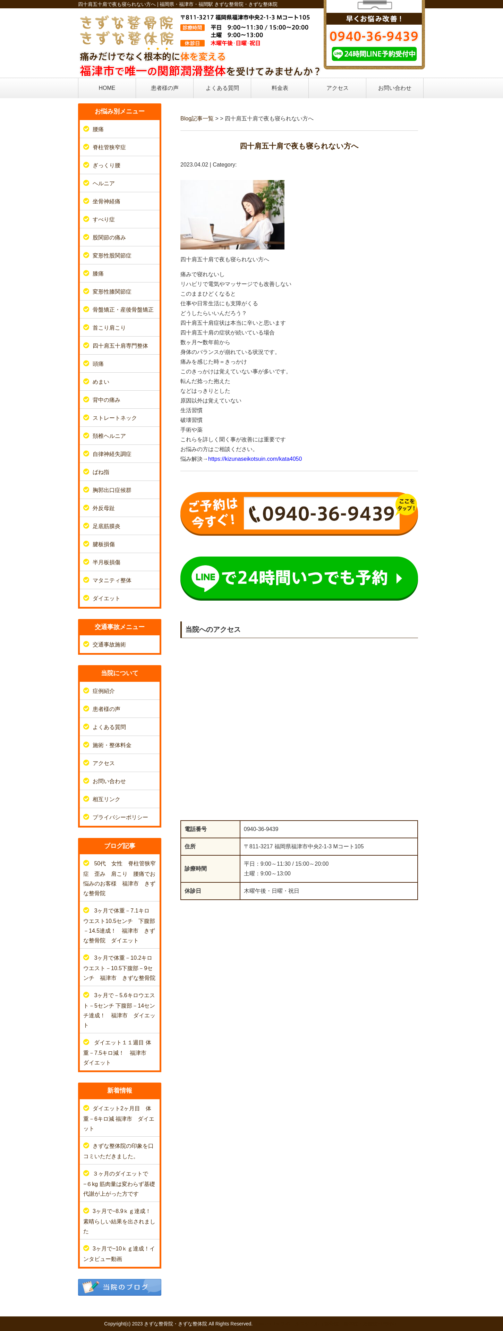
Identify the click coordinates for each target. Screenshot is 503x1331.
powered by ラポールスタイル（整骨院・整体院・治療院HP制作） (326, 1323)
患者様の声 (165, 88)
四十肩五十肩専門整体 (120, 346)
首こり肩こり (109, 328)
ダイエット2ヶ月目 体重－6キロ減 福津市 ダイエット (118, 1118)
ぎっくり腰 (106, 165)
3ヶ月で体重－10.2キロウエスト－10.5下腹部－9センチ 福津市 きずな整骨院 (119, 968)
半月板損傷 (106, 562)
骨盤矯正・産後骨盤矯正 (123, 310)
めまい (101, 382)
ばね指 (101, 472)
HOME (107, 88)
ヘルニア (104, 183)
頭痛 (98, 364)
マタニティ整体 (112, 580)
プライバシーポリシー (120, 817)
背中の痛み (106, 400)
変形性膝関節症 (112, 292)
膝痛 (98, 274)
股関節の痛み (109, 237)
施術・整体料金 (112, 745)
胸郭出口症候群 (112, 490)
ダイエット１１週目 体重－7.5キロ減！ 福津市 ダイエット (117, 1053)
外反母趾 (104, 508)
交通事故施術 (109, 644)
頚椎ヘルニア (109, 436)
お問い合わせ (394, 88)
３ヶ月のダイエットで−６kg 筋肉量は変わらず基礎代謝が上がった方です (119, 1184)
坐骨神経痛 (106, 201)
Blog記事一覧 (197, 118)
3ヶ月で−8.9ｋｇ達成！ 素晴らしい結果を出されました (122, 1221)
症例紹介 (104, 691)
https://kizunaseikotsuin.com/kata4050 (255, 459)
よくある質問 (222, 88)
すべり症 (104, 219)
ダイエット (106, 598)
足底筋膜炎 (106, 526)
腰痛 (98, 129)
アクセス (337, 88)
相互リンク (106, 799)
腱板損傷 (104, 544)
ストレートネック (115, 418)
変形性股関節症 (112, 255)
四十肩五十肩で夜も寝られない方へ (299, 146)
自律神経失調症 (112, 454)
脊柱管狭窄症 (109, 147)
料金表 (280, 88)
